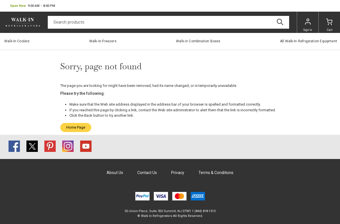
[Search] (168, 22)
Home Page (75, 127)
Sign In (307, 25)
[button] (32, 6)
